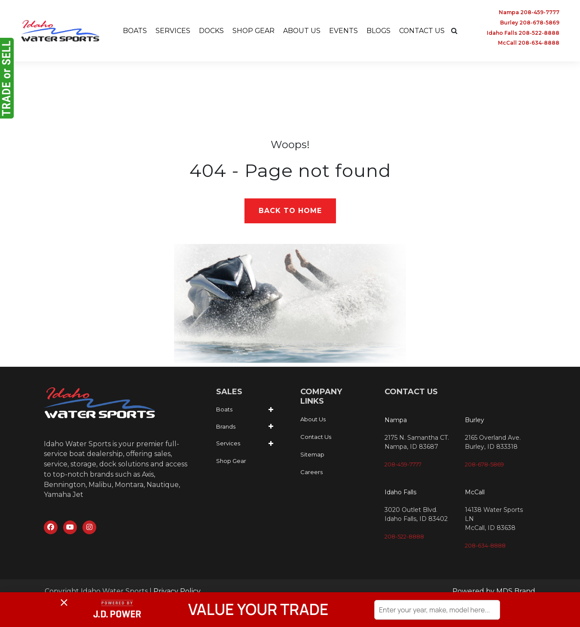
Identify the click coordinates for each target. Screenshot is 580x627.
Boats (224, 409)
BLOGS (379, 31)
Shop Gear (231, 460)
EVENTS (344, 31)
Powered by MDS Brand (493, 591)
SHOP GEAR (253, 31)
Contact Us (315, 437)
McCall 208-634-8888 (528, 43)
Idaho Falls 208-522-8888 (523, 33)
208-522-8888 (404, 536)
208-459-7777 (403, 464)
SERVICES (171, 31)
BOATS (133, 31)
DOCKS (210, 31)
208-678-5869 (484, 464)
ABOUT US (302, 31)
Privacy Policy (177, 591)
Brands (225, 426)
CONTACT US (423, 31)
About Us (313, 419)
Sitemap (312, 454)
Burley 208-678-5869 (529, 22)
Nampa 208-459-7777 (529, 12)
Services (228, 443)
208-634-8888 (485, 545)
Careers (311, 472)
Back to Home (290, 211)
